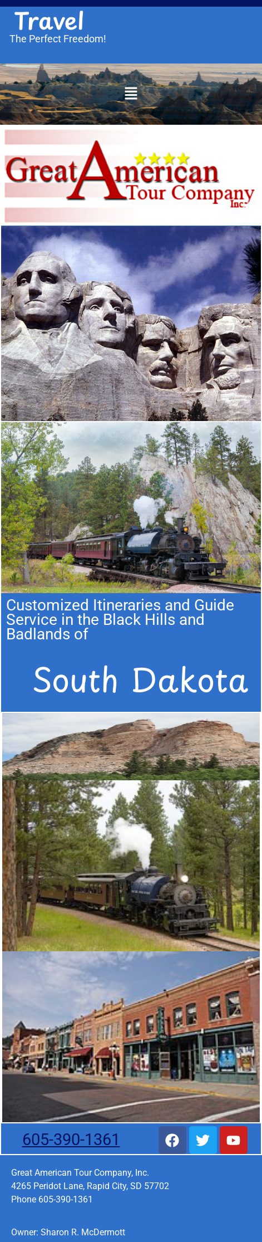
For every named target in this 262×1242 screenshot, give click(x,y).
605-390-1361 (71, 1139)
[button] (131, 94)
